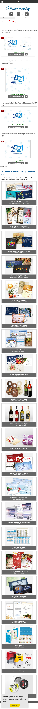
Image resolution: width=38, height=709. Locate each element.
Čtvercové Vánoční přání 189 (17, 94)
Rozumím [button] (14, 705)
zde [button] (9, 701)
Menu (19, 1)
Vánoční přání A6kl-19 (17, 161)
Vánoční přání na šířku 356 (18, 52)
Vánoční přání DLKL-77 (18, 125)
